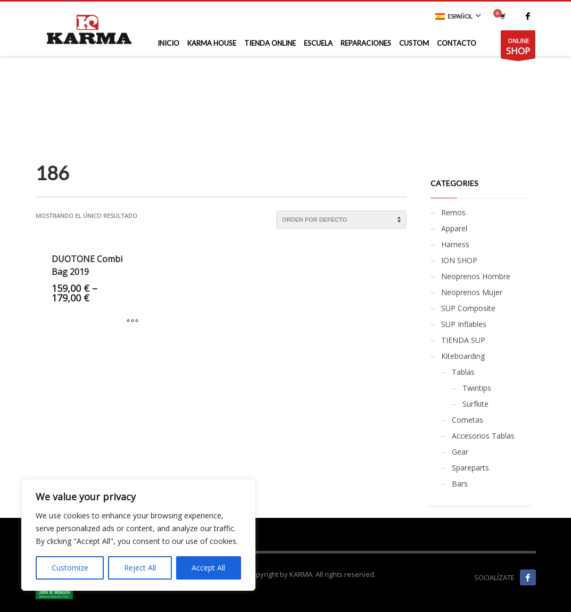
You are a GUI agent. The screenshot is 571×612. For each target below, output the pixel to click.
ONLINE (518, 47)
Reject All (140, 568)
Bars (460, 484)
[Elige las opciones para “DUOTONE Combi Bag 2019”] (132, 321)
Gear (460, 452)
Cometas (467, 420)
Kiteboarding (463, 356)
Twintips (476, 388)
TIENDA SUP (463, 340)
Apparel (454, 228)
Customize (70, 568)
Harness (455, 244)
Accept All (208, 568)
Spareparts (470, 468)
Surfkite (475, 404)
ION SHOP (459, 260)
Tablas (463, 372)
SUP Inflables (463, 324)
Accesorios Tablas (483, 436)
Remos (453, 212)
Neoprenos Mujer (471, 292)
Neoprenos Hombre (475, 276)
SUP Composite (468, 308)
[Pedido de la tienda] (341, 220)
